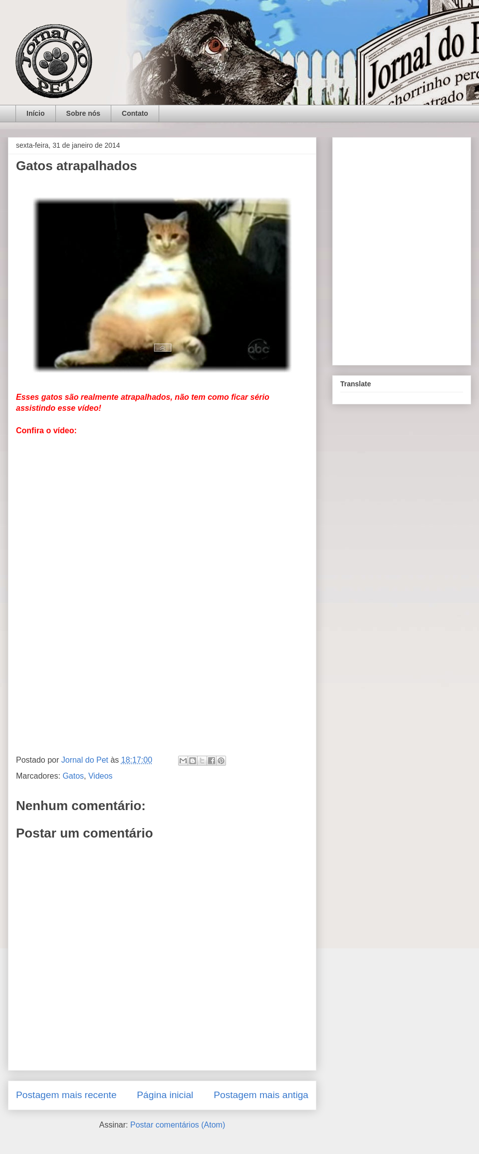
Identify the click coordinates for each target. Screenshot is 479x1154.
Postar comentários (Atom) (177, 1125)
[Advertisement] (162, 667)
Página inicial (165, 1095)
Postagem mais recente (66, 1095)
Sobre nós (83, 113)
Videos (100, 776)
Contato (135, 113)
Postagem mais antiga (261, 1095)
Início (35, 113)
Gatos (73, 776)
